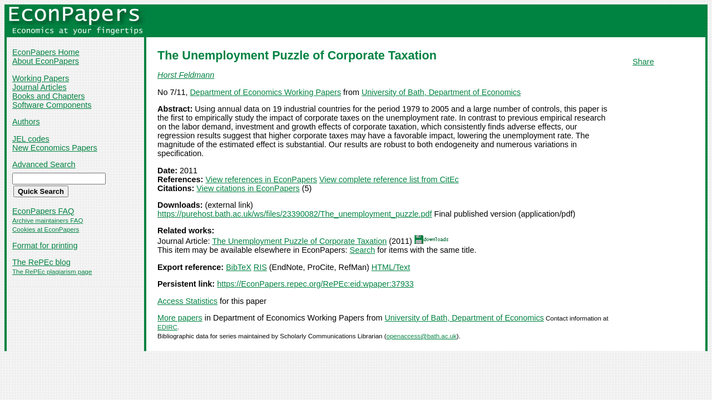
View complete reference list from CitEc (389, 179)
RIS (260, 267)
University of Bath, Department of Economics (441, 92)
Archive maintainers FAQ (47, 220)
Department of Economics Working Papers (265, 92)
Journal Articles (39, 87)
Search (362, 250)
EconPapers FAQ (43, 211)
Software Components (51, 105)
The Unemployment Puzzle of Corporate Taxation (299, 241)
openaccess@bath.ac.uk (422, 336)
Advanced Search (44, 164)
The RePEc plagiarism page (52, 271)
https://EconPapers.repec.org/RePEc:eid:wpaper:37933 (315, 283)
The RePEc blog (41, 262)
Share (643, 61)
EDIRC (167, 327)
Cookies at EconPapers (45, 229)
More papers (179, 317)
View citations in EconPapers (247, 188)
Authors (26, 121)
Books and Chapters (48, 96)
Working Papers (40, 78)
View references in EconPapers (261, 179)
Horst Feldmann (185, 75)
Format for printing (45, 245)
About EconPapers (45, 61)
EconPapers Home (46, 52)
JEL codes (31, 138)
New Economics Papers (54, 147)
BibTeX (238, 267)
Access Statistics (187, 301)
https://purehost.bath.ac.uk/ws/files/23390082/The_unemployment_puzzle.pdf (294, 213)
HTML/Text (391, 267)
